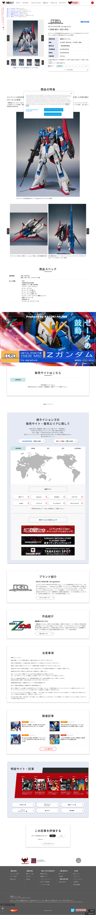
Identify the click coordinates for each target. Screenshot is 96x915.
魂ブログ (47, 810)
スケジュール (54, 3)
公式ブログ (28, 876)
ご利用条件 (75, 882)
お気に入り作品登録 (44, 882)
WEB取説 (61, 876)
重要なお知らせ (43, 873)
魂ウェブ (8, 8)
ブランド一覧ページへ (44, 597)
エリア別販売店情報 (68, 69)
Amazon (38, 497)
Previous (8, 38)
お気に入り (45, 3)
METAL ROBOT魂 (14, 12)
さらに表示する (48, 749)
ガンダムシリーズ (14, 9)
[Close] (71, 93)
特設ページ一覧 (72, 805)
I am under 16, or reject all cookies (53, 109)
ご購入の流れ (31, 441)
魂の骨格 (72, 810)
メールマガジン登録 (44, 884)
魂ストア (21, 497)
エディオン (75, 497)
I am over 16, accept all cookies (53, 114)
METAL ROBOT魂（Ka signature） (17, 15)
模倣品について (43, 876)
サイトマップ (62, 3)
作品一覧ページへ (43, 633)
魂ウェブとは (76, 873)
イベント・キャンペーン (45, 879)
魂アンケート (62, 873)
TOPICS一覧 (22, 805)
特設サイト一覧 (29, 873)
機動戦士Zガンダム (14, 13)
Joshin (21, 503)
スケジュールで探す (14, 873)
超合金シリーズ (14, 16)
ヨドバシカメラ (74, 503)
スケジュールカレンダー (47, 804)
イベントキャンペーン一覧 (22, 810)
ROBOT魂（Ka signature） (16, 11)
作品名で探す (13, 879)
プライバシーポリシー (78, 879)
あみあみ (56, 497)
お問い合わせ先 (62, 882)
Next (42, 38)
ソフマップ (39, 503)
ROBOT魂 (13, 8)
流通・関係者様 (76, 884)
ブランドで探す (13, 876)
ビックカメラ (56, 503)
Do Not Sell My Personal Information (8, 904)
